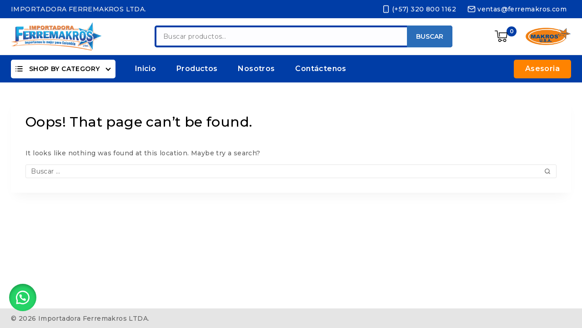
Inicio (145, 68)
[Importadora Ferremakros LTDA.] (56, 36)
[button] (22, 296)
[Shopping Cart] (506, 36)
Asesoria (542, 68)
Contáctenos (320, 68)
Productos (197, 68)
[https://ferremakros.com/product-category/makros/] (548, 36)
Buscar (429, 36)
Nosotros (256, 68)
